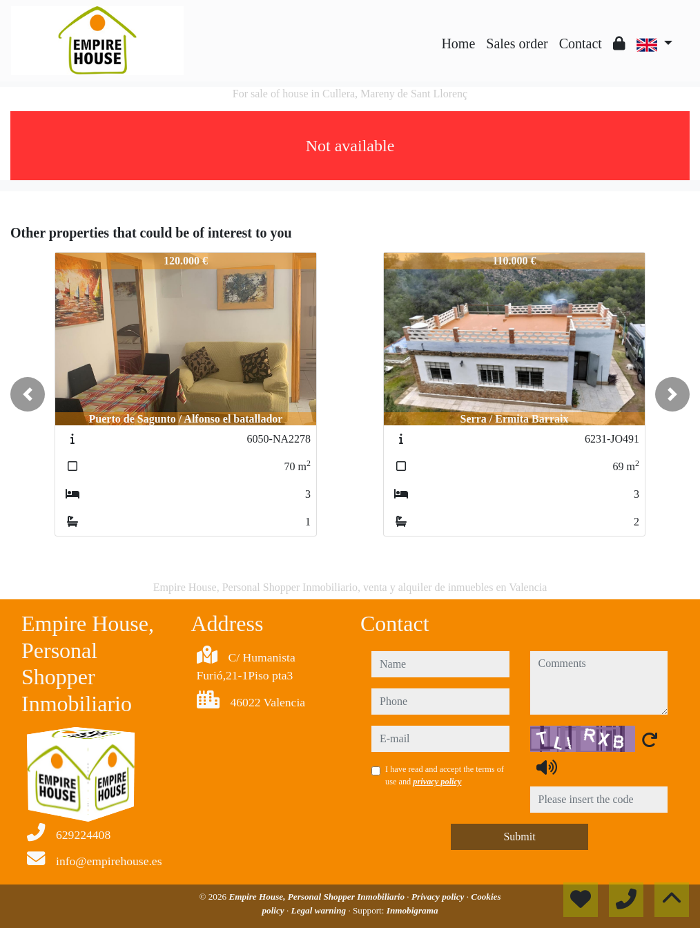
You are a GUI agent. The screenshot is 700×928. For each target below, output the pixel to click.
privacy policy (437, 781)
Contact (580, 43)
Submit (519, 836)
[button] (27, 394)
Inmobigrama (412, 910)
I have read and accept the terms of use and (444, 775)
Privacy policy (439, 896)
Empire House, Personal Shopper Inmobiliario (318, 896)
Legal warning (320, 910)
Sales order (516, 43)
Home (458, 43)
